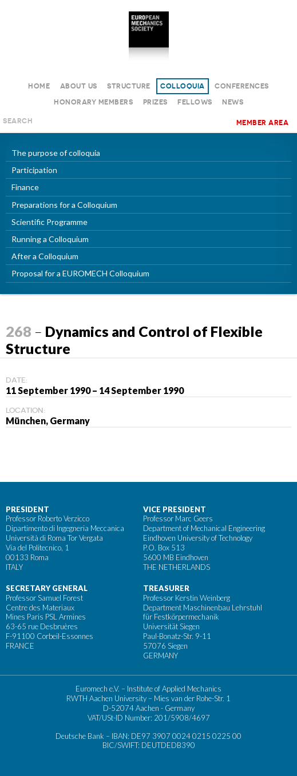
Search (18, 120)
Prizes (155, 102)
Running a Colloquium (50, 239)
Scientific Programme (49, 222)
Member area (262, 122)
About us (78, 86)
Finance (25, 187)
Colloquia (182, 86)
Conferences (242, 86)
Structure (129, 86)
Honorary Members (93, 102)
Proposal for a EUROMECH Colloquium (80, 273)
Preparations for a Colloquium (64, 205)
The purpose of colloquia (55, 153)
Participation (34, 170)
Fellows (194, 102)
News (232, 102)
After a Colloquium (44, 256)
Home (39, 86)
